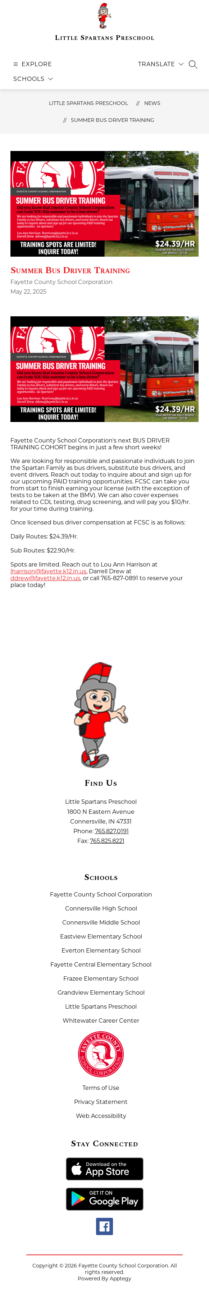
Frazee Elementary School (100, 978)
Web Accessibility (101, 1116)
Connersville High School (101, 908)
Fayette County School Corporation (101, 894)
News (152, 103)
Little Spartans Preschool (88, 103)
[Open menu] (32, 64)
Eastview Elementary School (101, 936)
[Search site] (193, 64)
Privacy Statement (101, 1101)
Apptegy (120, 1278)
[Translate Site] (160, 64)
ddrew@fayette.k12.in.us (45, 578)
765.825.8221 (107, 841)
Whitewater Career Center (101, 1020)
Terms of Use (100, 1087)
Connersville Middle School (101, 922)
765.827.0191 (112, 831)
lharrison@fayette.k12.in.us (48, 571)
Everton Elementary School (101, 950)
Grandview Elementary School (101, 992)
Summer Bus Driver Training (112, 120)
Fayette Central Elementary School (100, 964)
